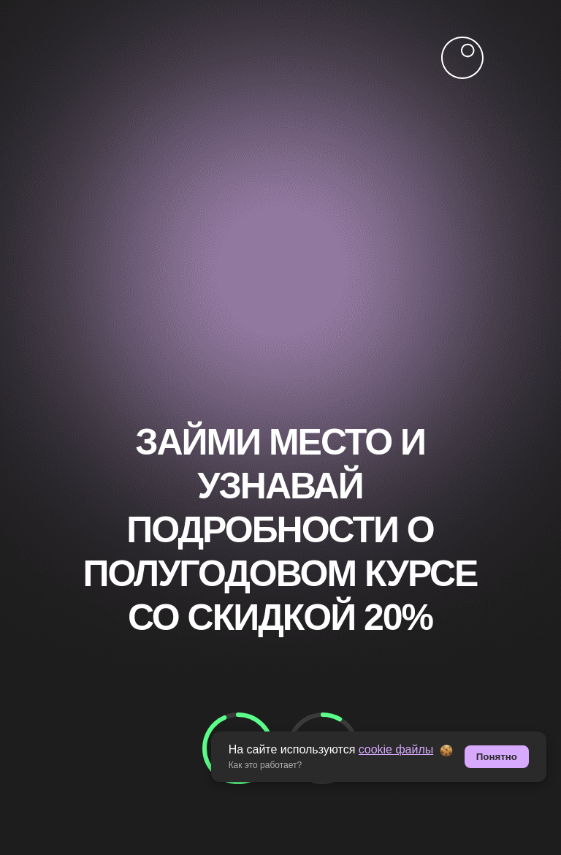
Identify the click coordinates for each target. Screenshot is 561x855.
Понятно (496, 756)
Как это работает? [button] (265, 765)
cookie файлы (396, 749)
